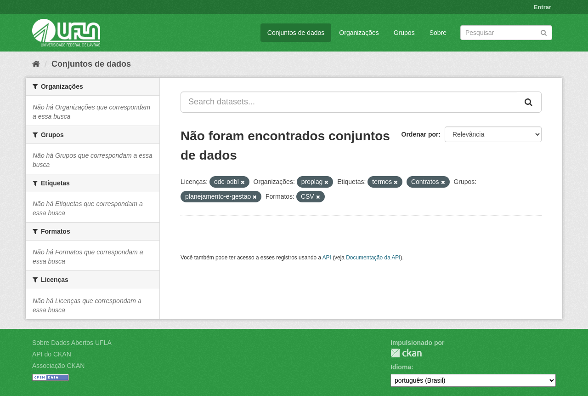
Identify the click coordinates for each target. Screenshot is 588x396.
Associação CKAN (58, 365)
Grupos (404, 32)
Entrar (542, 7)
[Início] (36, 64)
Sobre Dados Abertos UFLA (72, 342)
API (326, 257)
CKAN (406, 353)
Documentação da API (373, 257)
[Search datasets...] (349, 102)
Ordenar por (420, 134)
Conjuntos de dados (296, 32)
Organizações (359, 32)
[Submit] (544, 32)
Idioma (400, 367)
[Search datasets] (506, 32)
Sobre (438, 32)
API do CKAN (51, 354)
